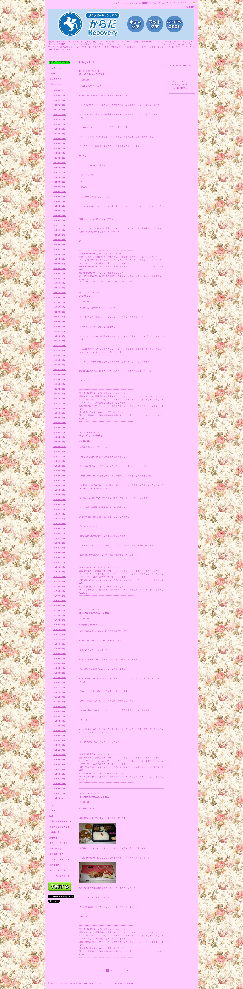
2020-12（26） (59, 398)
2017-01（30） (59, 625)
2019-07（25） (59, 480)
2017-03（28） (59, 615)
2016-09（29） (59, 644)
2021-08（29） (59, 360)
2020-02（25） (59, 447)
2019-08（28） (59, 475)
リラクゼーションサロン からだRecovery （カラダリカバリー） (84, 983)
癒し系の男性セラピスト (92, 74)
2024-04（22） (59, 206)
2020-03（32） (59, 442)
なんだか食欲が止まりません (94, 796)
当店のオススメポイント (60, 821)
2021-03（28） (59, 384)
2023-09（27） (59, 240)
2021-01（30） (59, 394)
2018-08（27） (59, 533)
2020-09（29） (59, 413)
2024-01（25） (59, 220)
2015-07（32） (59, 711)
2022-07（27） (59, 307)
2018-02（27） (59, 562)
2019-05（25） (59, 490)
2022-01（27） (59, 336)
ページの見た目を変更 (59, 876)
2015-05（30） (59, 721)
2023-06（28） (59, 254)
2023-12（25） (59, 225)
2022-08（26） (59, 302)
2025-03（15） (59, 153)
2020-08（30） (59, 418)
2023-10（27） (59, 235)
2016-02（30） (59, 678)
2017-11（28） (59, 577)
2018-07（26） (59, 538)
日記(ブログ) (55, 84)
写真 (51, 816)
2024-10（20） (59, 177)
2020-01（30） (59, 451)
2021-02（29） (59, 389)
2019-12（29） (59, 456)
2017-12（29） (59, 572)
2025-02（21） (59, 158)
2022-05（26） (59, 317)
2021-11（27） (59, 346)
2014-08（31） (59, 764)
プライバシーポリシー (59, 859)
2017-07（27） (59, 596)
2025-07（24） (59, 134)
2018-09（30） (59, 528)
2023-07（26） (59, 249)
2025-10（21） (59, 119)
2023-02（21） (59, 273)
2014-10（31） (59, 755)
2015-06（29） (59, 716)
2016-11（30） (59, 634)
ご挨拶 (52, 73)
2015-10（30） (59, 697)
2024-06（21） (59, 196)
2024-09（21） (59, 182)
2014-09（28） (59, 759)
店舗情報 (53, 838)
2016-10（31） (59, 639)
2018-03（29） (59, 557)
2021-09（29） (59, 355)
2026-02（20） (59, 100)
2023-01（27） (59, 278)
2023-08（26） (59, 244)
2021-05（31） (59, 374)
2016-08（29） (59, 649)
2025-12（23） (59, 110)
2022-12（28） (59, 283)
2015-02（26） (59, 735)
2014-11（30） (59, 750)
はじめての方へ (56, 79)
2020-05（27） (59, 432)
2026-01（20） (59, 105)
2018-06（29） (59, 543)
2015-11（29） (59, 692)
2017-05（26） (59, 605)
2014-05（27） (59, 779)
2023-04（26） (59, 264)
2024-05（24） (59, 201)
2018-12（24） (59, 514)
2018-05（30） (59, 548)
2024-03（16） (59, 211)
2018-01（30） (59, 567)
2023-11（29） (59, 230)
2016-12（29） (59, 630)
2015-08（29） (59, 707)
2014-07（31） (59, 769)
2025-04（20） (59, 148)
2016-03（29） (59, 673)
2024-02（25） (59, 216)
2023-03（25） (59, 269)
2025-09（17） (59, 124)
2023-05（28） (59, 259)
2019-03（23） (59, 500)
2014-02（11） (59, 793)
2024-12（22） (59, 167)
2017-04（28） (59, 610)
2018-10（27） (59, 524)
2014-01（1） (59, 798)
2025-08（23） (59, 129)
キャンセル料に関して (59, 870)
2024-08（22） (59, 187)
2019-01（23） (59, 509)
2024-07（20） (59, 192)
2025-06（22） (59, 139)
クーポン (53, 811)
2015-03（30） (59, 731)
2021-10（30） (59, 350)
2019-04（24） (59, 495)
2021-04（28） (59, 379)
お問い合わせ (55, 849)
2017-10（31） (59, 581)
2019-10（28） (59, 466)
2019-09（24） (59, 471)
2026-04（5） (59, 90)
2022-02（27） (59, 331)
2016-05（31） (59, 663)
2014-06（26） (59, 774)
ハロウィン (85, 296)
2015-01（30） (59, 740)
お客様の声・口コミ (58, 832)
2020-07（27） (59, 423)
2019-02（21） (59, 504)
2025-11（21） (59, 115)
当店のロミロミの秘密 (59, 827)
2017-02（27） (59, 620)
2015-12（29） (59, 687)
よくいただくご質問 (58, 843)
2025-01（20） (59, 163)
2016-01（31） (59, 682)
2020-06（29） (59, 427)
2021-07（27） (59, 365)
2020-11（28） (59, 403)
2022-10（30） (59, 293)
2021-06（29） (59, 370)
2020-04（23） (59, 437)
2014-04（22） (59, 784)
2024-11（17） (59, 172)
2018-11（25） (59, 519)
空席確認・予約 (56, 854)
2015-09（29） (59, 702)
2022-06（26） (59, 312)
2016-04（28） (59, 668)
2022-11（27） (59, 288)
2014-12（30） (59, 745)
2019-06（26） (59, 485)
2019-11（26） (59, 461)
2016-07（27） (59, 654)
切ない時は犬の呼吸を (90, 435)
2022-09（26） (59, 297)
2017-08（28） (59, 591)
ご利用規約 (54, 865)
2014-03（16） (59, 788)
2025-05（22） (59, 143)
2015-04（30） (59, 726)
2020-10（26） (59, 408)
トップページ (55, 68)
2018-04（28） (59, 552)
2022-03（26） (59, 326)
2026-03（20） (59, 95)
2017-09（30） (59, 586)
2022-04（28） (59, 321)
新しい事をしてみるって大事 (94, 613)
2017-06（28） (59, 601)
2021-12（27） (59, 341)
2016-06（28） (59, 658)
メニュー (53, 805)
